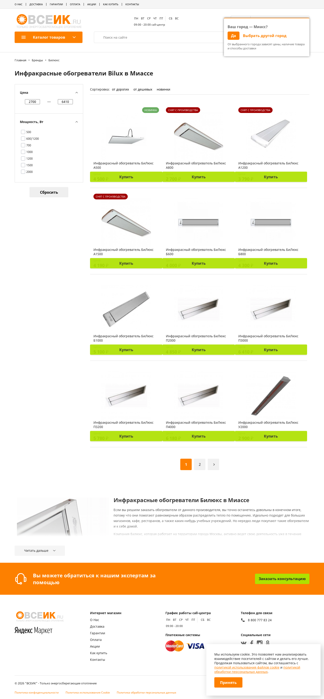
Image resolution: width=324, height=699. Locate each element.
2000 (29, 172)
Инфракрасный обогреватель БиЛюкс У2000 (268, 424)
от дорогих (120, 89)
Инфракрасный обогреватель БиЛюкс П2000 (196, 338)
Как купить (110, 4)
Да (233, 35)
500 (28, 132)
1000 (29, 152)
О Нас (18, 4)
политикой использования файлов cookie (246, 667)
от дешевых (142, 89)
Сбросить (49, 192)
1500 (29, 165)
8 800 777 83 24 (260, 620)
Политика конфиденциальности (37, 692)
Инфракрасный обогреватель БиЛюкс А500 (123, 165)
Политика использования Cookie (88, 692)
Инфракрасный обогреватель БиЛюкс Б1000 (123, 338)
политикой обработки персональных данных (257, 669)
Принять (228, 682)
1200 (29, 158)
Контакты (132, 4)
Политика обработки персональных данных (146, 692)
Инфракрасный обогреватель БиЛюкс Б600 (196, 251)
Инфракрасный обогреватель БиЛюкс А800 (196, 165)
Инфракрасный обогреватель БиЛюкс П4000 (196, 424)
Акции (91, 4)
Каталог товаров (43, 37)
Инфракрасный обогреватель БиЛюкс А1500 (123, 251)
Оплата (75, 4)
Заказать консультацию (282, 578)
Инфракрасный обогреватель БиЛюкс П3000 (268, 338)
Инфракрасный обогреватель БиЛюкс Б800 (268, 251)
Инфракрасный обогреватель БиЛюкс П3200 (123, 424)
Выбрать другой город (265, 35)
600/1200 (32, 139)
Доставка (36, 4)
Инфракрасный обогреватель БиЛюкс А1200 (268, 165)
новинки (163, 89)
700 (28, 145)
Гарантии (56, 4)
